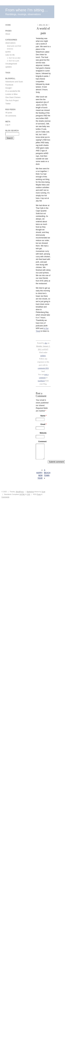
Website (43, 433)
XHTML (22, 494)
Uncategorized (11, 64)
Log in (7, 125)
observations (10, 43)
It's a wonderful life (12, 91)
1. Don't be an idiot (13, 58)
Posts (39, 494)
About (7, 34)
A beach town (47, 473)
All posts (8, 113)
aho (46, 343)
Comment (42, 441)
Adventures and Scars (14, 82)
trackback (41, 381)
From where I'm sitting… (26, 10)
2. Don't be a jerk (13, 61)
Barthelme (30, 492)
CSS (28, 494)
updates (43, 356)
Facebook (9, 85)
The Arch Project (12, 100)
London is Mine (11, 94)
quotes (8, 52)
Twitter (8, 104)
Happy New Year (39, 475)
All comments (10, 116)
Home (8, 25)
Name (43, 416)
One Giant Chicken (12, 97)
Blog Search (12, 131)
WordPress (20, 492)
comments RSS (43, 368)
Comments (5, 497)
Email (44, 424)
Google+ (8, 88)
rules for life (10, 55)
